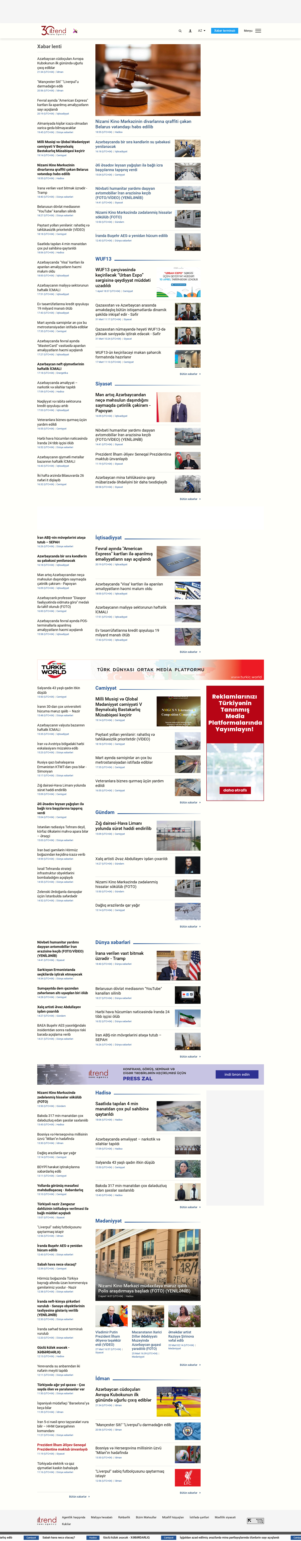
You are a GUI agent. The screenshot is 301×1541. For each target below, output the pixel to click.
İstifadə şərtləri (199, 1517)
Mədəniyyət (108, 1221)
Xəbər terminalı (224, 30)
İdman (102, 1378)
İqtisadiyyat (108, 537)
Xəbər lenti (49, 46)
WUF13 (103, 259)
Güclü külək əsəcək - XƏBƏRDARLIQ (155, 1537)
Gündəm (105, 812)
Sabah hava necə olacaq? (86, 1537)
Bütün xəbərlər (188, 374)
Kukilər (66, 1524)
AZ (200, 30)
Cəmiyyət (106, 688)
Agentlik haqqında (73, 1517)
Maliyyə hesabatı (101, 1517)
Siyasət (103, 384)
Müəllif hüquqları (173, 1517)
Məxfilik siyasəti (225, 1517)
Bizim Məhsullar (146, 1517)
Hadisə (103, 1093)
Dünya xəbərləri (112, 942)
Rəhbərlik (124, 1517)
